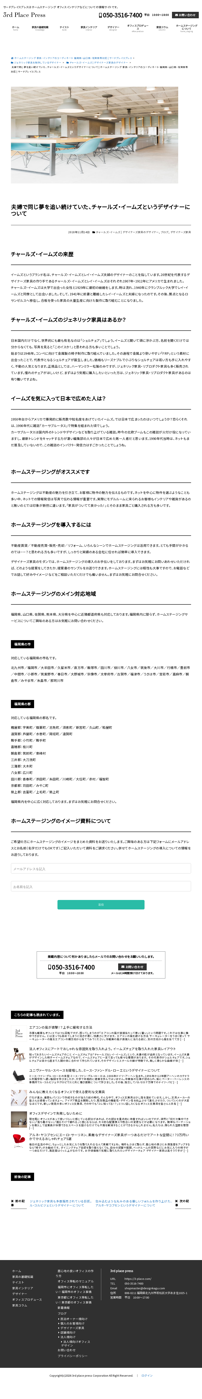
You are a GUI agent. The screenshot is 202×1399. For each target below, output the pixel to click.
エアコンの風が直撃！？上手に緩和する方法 (60, 1027)
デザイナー (113, 28)
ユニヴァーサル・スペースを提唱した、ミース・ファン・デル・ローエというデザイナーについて (94, 1070)
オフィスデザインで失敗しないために (55, 1113)
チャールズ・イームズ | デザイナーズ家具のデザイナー (127, 232)
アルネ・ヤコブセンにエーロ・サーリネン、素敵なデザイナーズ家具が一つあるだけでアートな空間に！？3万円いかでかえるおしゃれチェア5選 (109, 1137)
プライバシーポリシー (73, 1356)
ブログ (165, 232)
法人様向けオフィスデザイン (75, 1343)
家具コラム (162, 28)
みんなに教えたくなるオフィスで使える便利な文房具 (67, 1092)
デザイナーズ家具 (180, 232)
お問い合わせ (187, 15)
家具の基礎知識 (40, 28)
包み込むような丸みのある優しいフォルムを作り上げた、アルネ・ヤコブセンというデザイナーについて (133, 1203)
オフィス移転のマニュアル (76, 1281)
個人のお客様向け (72, 1323)
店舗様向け (67, 1332)
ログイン (147, 1375)
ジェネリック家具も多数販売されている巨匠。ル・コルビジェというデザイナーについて (61, 1203)
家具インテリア (89, 28)
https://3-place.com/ (138, 1279)
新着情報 (64, 1307)
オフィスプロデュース (137, 28)
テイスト (64, 28)
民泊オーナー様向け (73, 1319)
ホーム (15, 28)
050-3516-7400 (122, 15)
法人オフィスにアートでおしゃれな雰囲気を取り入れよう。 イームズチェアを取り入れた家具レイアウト (102, 1049)
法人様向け (67, 1337)
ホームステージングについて (186, 28)
